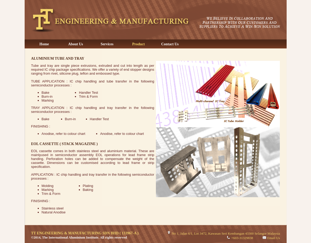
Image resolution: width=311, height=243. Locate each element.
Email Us (273, 238)
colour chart (76, 134)
